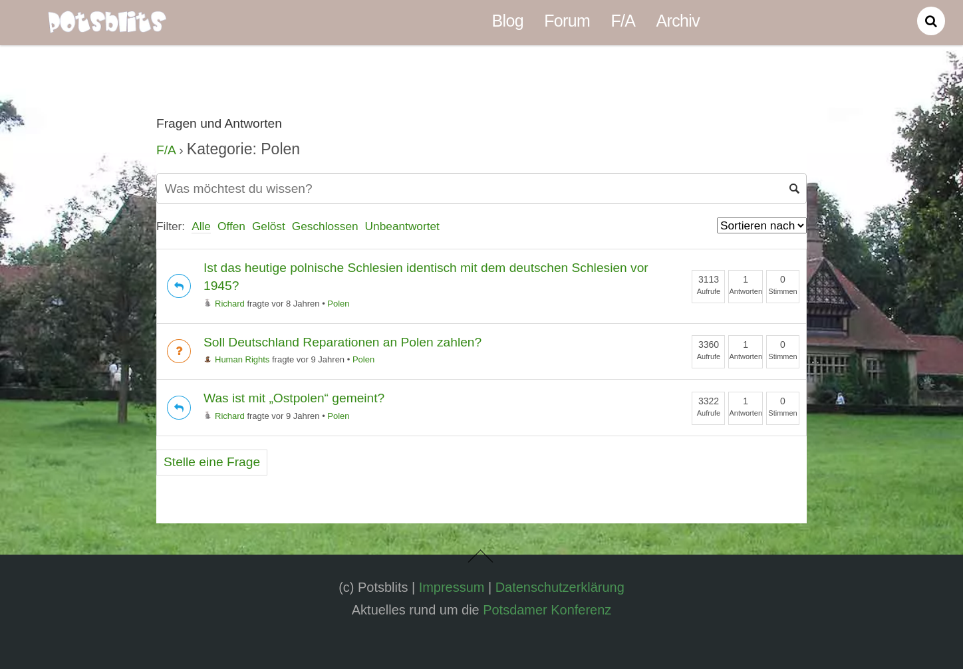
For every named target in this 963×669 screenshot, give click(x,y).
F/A (623, 20)
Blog (507, 20)
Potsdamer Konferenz (547, 609)
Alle (201, 226)
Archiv (678, 20)
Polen (338, 304)
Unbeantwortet (402, 226)
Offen (231, 226)
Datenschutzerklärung (559, 587)
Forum (567, 20)
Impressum (452, 587)
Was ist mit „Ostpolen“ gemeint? (294, 398)
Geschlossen (325, 226)
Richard (224, 304)
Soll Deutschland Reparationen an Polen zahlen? (343, 342)
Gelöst (268, 226)
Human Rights (236, 359)
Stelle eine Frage (212, 462)
